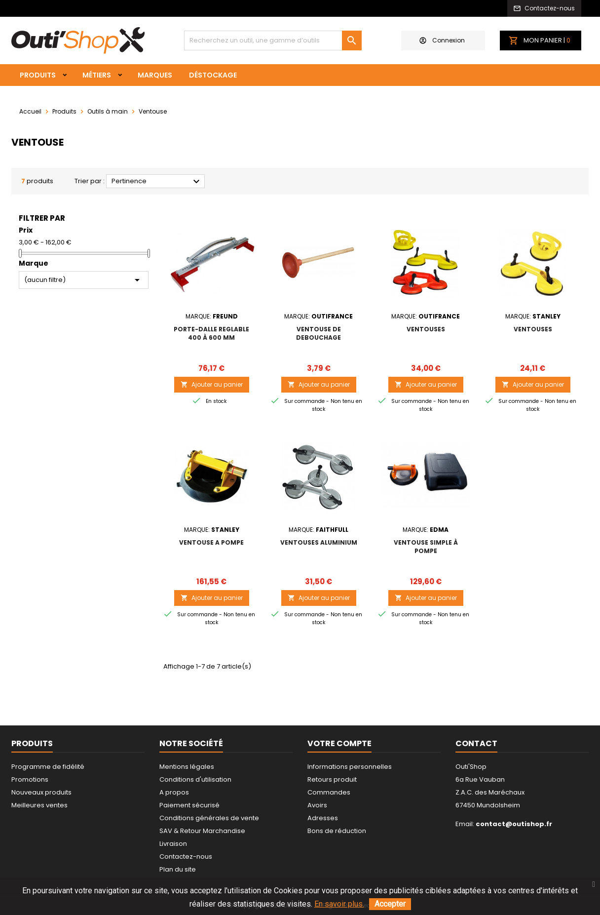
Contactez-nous (185, 856)
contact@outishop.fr (514, 824)
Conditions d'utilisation (195, 779)
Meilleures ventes (39, 805)
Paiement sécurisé (189, 805)
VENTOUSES (426, 329)
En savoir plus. (339, 904)
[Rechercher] (273, 40)
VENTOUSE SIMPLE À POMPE (426, 546)
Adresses (322, 818)
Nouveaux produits (41, 792)
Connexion (442, 40)
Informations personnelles (349, 766)
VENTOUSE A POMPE (211, 542)
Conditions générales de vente (209, 818)
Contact (476, 743)
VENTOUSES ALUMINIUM (318, 542)
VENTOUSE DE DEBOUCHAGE (318, 333)
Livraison (173, 843)
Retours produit (332, 779)
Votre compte (339, 743)
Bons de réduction (336, 830)
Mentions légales (186, 766)
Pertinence (157, 182)
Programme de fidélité (47, 766)
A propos (174, 792)
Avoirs (317, 805)
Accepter (390, 904)
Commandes (328, 792)
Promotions (29, 779)
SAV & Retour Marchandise (202, 830)
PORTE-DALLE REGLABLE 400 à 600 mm (211, 333)
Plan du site (177, 869)
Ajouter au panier (212, 384)
